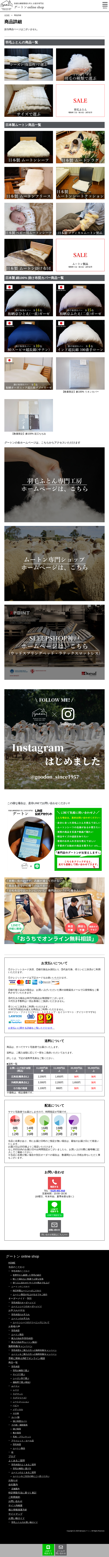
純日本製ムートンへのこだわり (27, 1290)
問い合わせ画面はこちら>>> (54, 1234)
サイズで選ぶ (19, 1374)
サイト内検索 (15, 1505)
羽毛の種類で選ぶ (21, 1370)
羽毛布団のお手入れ (20, 1314)
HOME (7, 15)
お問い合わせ (15, 1501)
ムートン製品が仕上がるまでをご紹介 (30, 1294)
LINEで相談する (54, 1215)
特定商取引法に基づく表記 (22, 1492)
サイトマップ (15, 1514)
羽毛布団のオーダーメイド (23, 1302)
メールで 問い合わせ (61, 1550)
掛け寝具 (17, 1429)
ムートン (15, 1386)
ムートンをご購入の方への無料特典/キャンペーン (34, 1354)
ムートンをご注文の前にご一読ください (31, 1476)
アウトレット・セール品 (22, 1440)
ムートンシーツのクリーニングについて (31, 1322)
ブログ (11, 1456)
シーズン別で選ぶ (21, 1378)
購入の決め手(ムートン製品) (24, 1342)
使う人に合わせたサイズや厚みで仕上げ (31, 1283)
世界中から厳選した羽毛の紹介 (27, 1275)
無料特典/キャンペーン (20, 1346)
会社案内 (13, 1484)
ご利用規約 (14, 1497)
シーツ (16, 1390)
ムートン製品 (17, 1334)
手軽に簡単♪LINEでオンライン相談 (26, 1358)
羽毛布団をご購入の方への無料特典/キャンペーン (34, 1350)
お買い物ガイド (16, 1518)
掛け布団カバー (20, 1421)
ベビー (16, 1405)
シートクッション (21, 1402)
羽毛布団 (15, 1330)
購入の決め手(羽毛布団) (22, 1338)
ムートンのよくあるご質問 (23, 1472)
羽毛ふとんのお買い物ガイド (24, 1522)
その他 (16, 1413)
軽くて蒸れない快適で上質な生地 (28, 1279)
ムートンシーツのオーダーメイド (26, 1306)
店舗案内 (15, 1489)
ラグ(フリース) (19, 1398)
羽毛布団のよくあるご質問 (23, 1464)
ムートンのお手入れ (20, 1318)
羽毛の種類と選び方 (22, 1468)
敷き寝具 (17, 1433)
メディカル (18, 1409)
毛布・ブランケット (22, 1437)
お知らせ (13, 1480)
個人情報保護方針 (17, 1509)
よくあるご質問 (16, 1460)
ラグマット (18, 1394)
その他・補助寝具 (19, 1425)
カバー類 (15, 1417)
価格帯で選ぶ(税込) (21, 1382)
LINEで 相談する (48, 1550)
